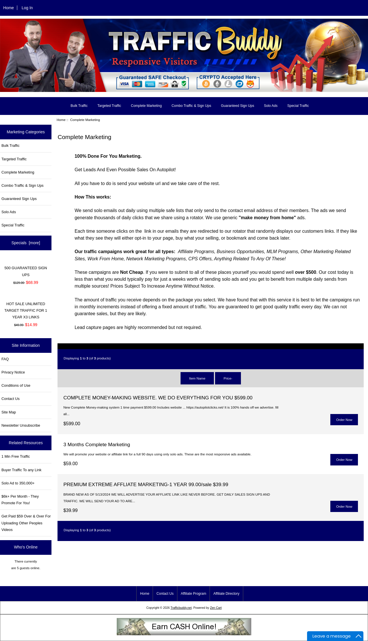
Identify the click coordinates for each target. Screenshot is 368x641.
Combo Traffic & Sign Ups (191, 106)
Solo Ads (270, 106)
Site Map (8, 412)
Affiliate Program (193, 594)
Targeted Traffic (109, 106)
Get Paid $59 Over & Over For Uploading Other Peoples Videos (26, 523)
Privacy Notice (13, 372)
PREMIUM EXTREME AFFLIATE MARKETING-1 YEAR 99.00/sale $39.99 (145, 484)
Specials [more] (26, 242)
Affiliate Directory (226, 594)
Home (8, 7)
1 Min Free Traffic (15, 456)
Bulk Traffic (79, 106)
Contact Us (10, 398)
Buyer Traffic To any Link (21, 470)
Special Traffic (298, 106)
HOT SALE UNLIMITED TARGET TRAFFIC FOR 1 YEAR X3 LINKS (25, 310)
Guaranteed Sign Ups (237, 106)
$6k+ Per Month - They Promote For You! (20, 499)
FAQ (5, 359)
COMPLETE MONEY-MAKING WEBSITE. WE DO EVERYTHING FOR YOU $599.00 (157, 398)
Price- (228, 378)
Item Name (197, 378)
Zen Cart (216, 607)
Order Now (344, 419)
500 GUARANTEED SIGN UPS (26, 271)
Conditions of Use (15, 385)
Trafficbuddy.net (181, 607)
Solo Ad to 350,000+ (17, 483)
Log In (27, 7)
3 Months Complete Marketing (96, 444)
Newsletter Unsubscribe (20, 425)
